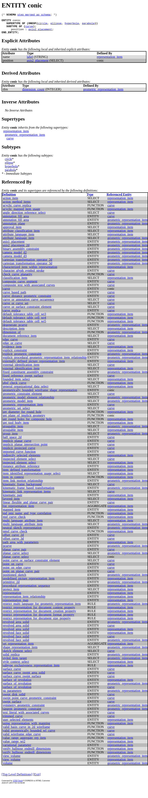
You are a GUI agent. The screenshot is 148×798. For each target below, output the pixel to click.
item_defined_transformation (22, 473)
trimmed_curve (13, 719)
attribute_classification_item (21, 234)
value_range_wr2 (14, 745)
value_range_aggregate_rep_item (24, 741)
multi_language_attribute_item (23, 524)
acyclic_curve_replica (17, 209)
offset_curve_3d (13, 542)
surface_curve (12, 672)
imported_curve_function (19, 455)
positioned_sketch (14, 578)
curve (29, 28)
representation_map (15, 603)
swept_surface (12, 705)
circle (42, 25)
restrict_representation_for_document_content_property (39, 611)
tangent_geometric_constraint (22, 712)
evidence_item (12, 350)
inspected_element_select (19, 462)
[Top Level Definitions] (17, 778)
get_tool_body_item (16, 426)
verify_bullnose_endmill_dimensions (27, 756)
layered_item (11, 502)
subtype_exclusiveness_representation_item (31, 669)
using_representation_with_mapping (26, 727)
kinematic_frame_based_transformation (28, 491)
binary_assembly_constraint (21, 252)
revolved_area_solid (16, 625)
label (30, 60)
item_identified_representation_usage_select (31, 477)
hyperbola (72, 25)
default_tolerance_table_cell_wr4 (24, 321)
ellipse (56, 25)
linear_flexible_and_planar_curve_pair (28, 506)
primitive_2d (11, 585)
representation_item (109, 60)
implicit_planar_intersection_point (25, 448)
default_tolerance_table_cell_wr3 (24, 317)
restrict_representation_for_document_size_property (37, 622)
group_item (10, 437)
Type (90, 198)
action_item (10, 201)
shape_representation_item (20, 651)
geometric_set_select (16, 411)
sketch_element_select (17, 654)
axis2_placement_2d (16, 249)
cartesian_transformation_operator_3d (27, 267)
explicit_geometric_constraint (22, 357)
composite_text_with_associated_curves (29, 288)
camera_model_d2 (15, 256)
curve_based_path (14, 296)
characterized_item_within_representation (30, 270)
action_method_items (17, 205)
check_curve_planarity (17, 277)
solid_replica (11, 658)
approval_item (12, 230)
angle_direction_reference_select (24, 216)
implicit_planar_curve (17, 444)
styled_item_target (15, 661)
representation (12, 596)
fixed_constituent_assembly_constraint (28, 375)
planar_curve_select (16, 556)
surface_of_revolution (17, 683)
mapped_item (11, 513)
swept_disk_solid (14, 698)
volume (8, 766)
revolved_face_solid (16, 636)
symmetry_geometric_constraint (24, 708)
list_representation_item (18, 509)
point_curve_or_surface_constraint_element (31, 564)
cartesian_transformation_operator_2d (27, 263)
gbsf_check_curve (14, 386)
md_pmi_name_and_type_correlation (27, 517)
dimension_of (12, 335)
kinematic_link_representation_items (27, 495)
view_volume (11, 759)
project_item (11, 593)
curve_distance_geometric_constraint (27, 299)
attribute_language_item (18, 238)
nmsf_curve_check (15, 535)
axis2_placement (40, 32)
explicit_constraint (15, 354)
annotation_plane (14, 227)
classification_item (15, 281)
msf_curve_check (14, 520)
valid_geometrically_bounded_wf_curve (29, 734)
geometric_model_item (18, 404)
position (17, 32)
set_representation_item (18, 647)
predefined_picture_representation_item (29, 582)
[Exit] (37, 778)
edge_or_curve (12, 346)
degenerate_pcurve (15, 328)
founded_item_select (16, 383)
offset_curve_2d (13, 538)
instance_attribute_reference (21, 469)
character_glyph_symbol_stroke (23, 274)
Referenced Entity (119, 198)
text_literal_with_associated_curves (26, 716)
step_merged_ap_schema (33, 15)
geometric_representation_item (103, 93)
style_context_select (16, 665)
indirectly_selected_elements (21, 459)
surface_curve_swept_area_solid (24, 676)
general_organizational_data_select (25, 390)
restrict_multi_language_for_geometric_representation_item (42, 607)
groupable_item (13, 430)
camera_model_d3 (15, 259)
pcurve (7, 549)
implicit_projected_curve (19, 451)
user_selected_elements (18, 723)
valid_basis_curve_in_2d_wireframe (26, 730)
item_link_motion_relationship (23, 484)
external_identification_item (21, 368)
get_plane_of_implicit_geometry (24, 419)
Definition (9, 198)
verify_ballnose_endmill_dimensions (27, 752)
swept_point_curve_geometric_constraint (29, 701)
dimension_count (33, 93)
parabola (88, 25)
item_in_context (13, 480)
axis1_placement (14, 245)
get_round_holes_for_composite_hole (27, 422)
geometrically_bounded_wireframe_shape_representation (40, 393)
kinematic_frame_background (22, 488)
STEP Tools (17, 784)
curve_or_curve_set (15, 306)
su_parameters (12, 694)
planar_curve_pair (14, 553)
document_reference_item (20, 339)
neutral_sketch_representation (22, 531)
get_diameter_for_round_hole (22, 415)
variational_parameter (17, 748)
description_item (14, 332)
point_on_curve (13, 567)
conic (17, 21)
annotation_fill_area (16, 220)
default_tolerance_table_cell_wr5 (24, 325)
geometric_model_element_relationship (28, 401)
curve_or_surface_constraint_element (27, 310)
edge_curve (10, 343)
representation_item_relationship (24, 600)
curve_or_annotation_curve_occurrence (28, 303)
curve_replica (11, 314)
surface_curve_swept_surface (22, 679)
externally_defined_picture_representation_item (34, 364)
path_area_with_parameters (21, 545)
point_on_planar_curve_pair (21, 574)
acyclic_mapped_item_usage (21, 212)
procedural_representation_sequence (26, 589)
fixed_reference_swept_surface (23, 379)
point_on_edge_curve (17, 571)
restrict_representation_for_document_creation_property (39, 614)
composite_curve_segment (20, 285)
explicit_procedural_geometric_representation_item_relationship (45, 361)
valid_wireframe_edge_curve (22, 737)
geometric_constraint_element (22, 397)
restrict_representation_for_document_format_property (38, 618)
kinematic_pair (12, 498)
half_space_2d (12, 440)
